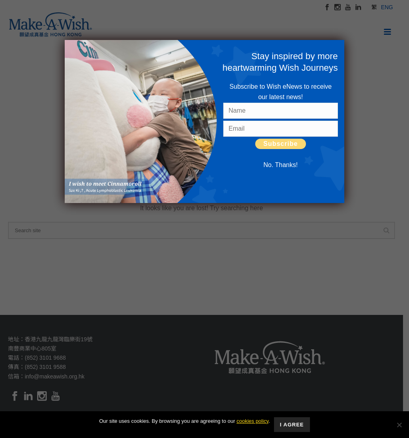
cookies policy (252, 421)
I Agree (292, 425)
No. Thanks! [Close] (280, 164)
